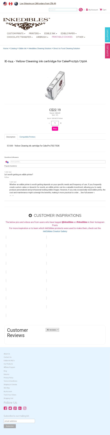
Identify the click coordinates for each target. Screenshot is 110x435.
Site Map (7, 388)
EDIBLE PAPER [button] (68, 33)
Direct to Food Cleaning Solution (67, 48)
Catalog (13, 48)
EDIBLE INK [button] (50, 33)
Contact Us (7, 357)
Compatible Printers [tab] (27, 137)
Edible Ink (22, 48)
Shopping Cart (8, 398)
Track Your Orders (10, 395)
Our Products (8, 364)
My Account (8, 391)
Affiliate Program (9, 367)
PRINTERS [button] (35, 33)
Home (5, 48)
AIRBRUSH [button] (42, 37)
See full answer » (88, 193)
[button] (10, 195)
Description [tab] (10, 137)
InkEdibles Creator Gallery (55, 231)
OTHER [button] (80, 37)
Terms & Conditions (10, 381)
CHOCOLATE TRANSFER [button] (20, 37)
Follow (6, 177)
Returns (6, 374)
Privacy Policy (8, 378)
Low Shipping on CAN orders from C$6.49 (38, 3)
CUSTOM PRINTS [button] (16, 33)
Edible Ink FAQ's (9, 360)
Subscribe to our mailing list (16, 416)
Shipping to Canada (10, 384)
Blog (5, 371)
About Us (7, 354)
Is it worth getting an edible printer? (18, 175)
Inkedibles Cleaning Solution (40, 48)
